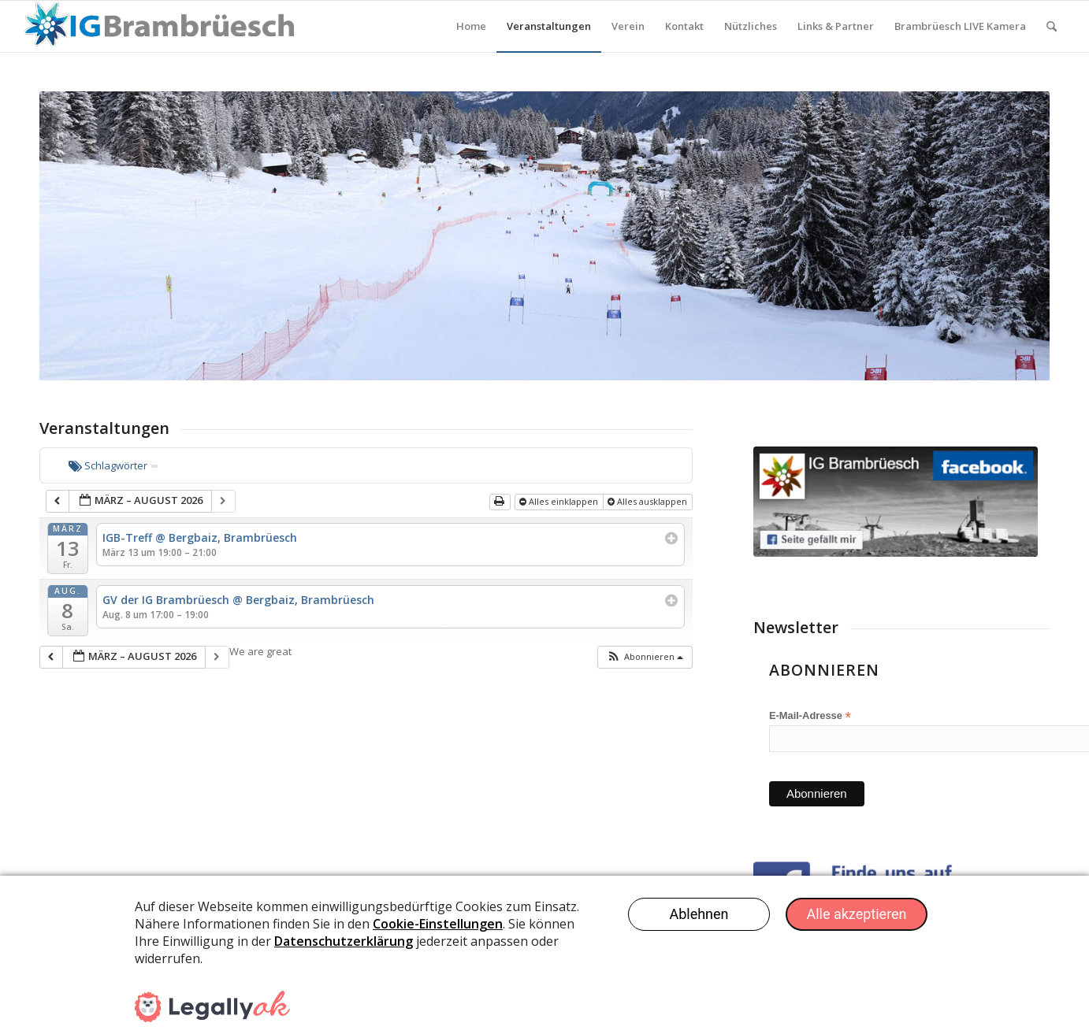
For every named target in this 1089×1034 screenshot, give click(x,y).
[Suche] (1051, 26)
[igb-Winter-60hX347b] (158, 26)
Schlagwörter (113, 465)
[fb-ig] (895, 502)
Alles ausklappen (648, 501)
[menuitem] (471, 26)
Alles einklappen (559, 501)
